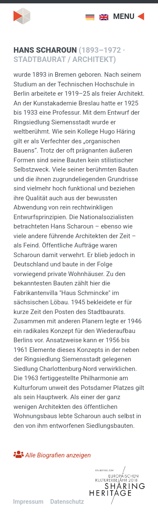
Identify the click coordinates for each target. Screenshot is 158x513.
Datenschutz (67, 501)
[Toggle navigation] (129, 16)
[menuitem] (92, 17)
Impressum (28, 501)
